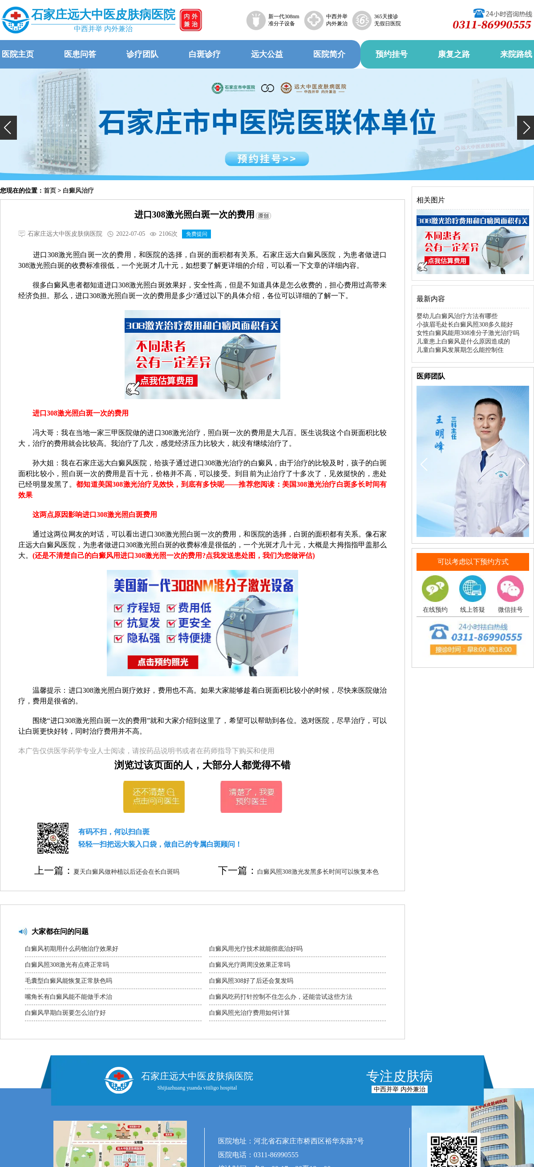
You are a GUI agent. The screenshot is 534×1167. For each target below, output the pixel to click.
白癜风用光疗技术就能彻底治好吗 (256, 948)
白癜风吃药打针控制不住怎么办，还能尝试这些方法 (280, 996)
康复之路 (454, 54)
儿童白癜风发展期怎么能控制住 (460, 350)
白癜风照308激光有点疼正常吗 (67, 964)
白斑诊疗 (205, 54)
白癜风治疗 (78, 190)
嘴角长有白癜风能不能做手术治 (68, 996)
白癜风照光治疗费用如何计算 (249, 1013)
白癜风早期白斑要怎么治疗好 (65, 1013)
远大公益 (267, 54)
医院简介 (329, 54)
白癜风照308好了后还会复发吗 (251, 980)
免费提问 (196, 234)
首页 (50, 190)
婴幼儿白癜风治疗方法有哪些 (457, 316)
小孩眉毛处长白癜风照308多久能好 (465, 324)
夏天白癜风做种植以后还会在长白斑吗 (126, 871)
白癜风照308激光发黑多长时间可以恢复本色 (318, 871)
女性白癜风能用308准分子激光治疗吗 (468, 333)
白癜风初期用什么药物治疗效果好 (71, 948)
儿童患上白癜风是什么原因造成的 (463, 341)
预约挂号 (392, 54)
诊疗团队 (142, 54)
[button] (8, 128)
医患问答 (80, 54)
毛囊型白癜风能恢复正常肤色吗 (68, 980)
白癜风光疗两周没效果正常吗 (249, 964)
